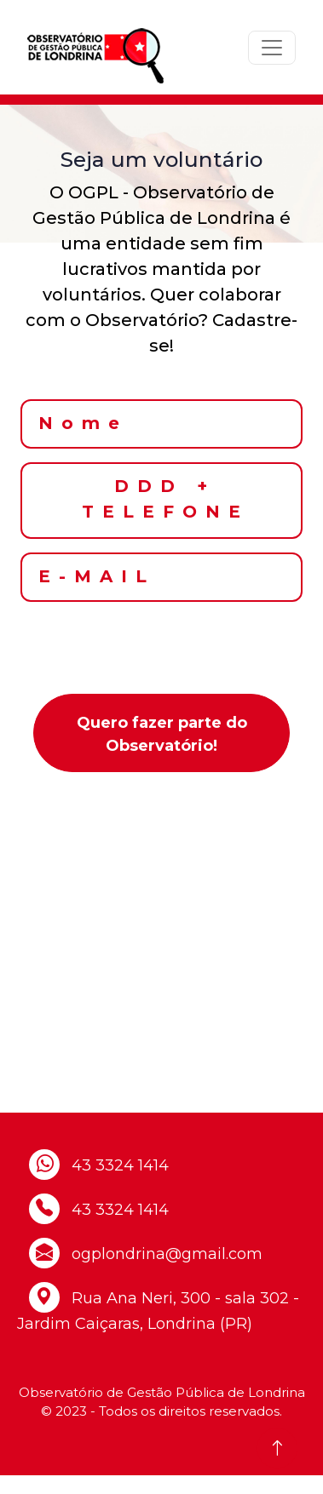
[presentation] (161, 648)
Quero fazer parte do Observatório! (162, 734)
